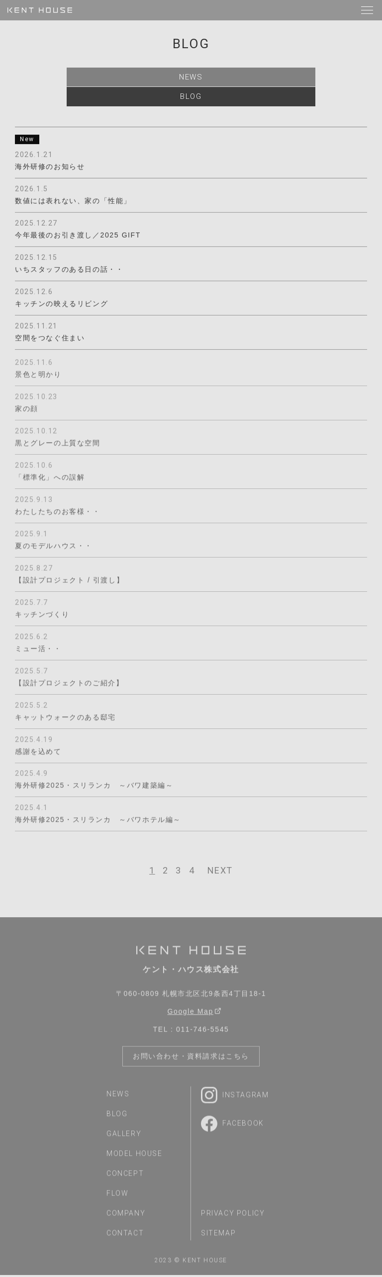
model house (134, 1158)
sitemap (218, 1238)
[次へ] (220, 872)
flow (117, 1198)
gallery (123, 1138)
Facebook (232, 1128)
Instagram (235, 1099)
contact (125, 1238)
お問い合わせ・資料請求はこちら (191, 1061)
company (125, 1218)
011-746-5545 (202, 1034)
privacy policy (233, 1218)
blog (191, 97)
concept (125, 1178)
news (191, 77)
